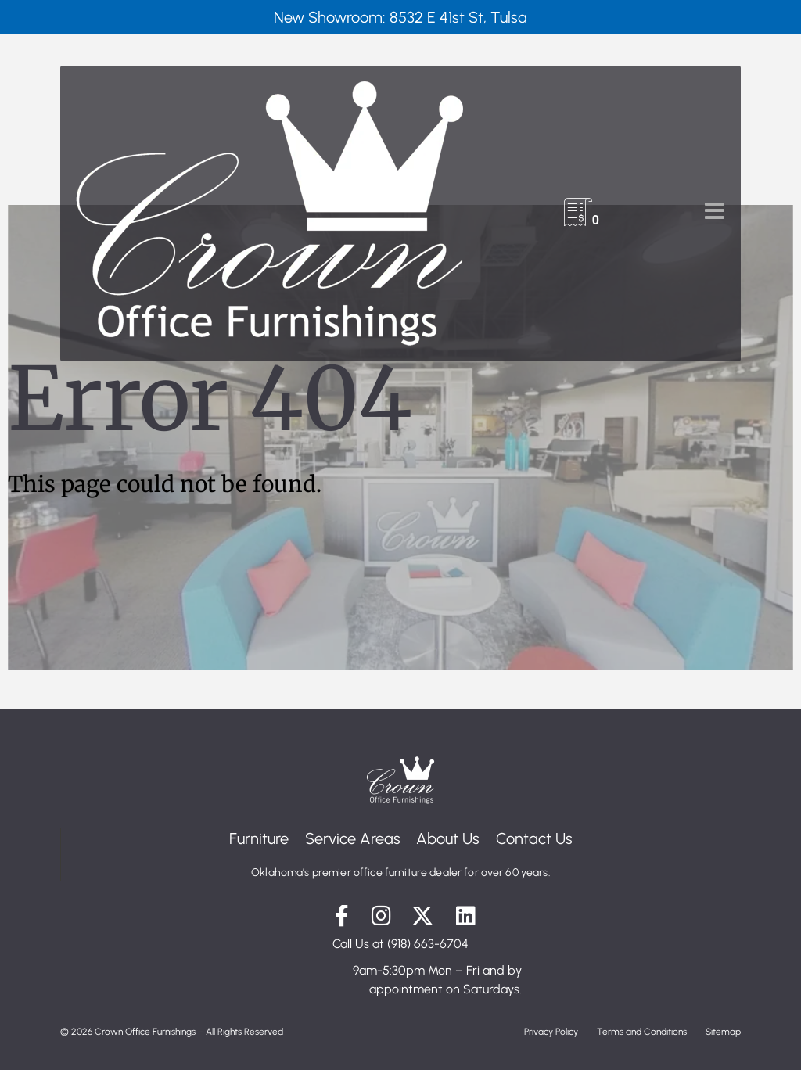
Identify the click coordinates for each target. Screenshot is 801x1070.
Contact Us (538, 838)
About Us (449, 838)
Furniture (255, 838)
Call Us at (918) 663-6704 (400, 943)
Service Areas (351, 838)
